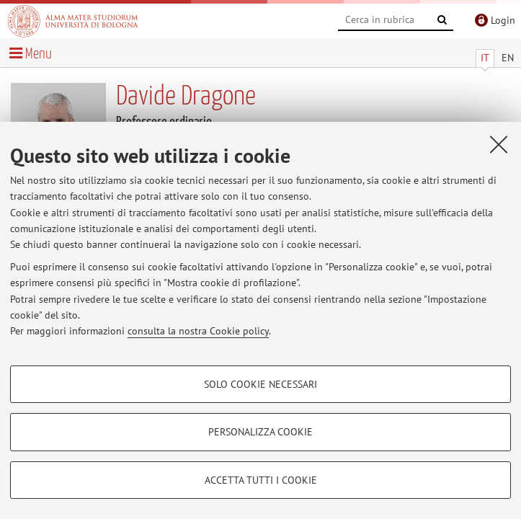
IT (485, 57)
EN (508, 57)
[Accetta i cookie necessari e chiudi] (498, 144)
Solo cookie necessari (260, 384)
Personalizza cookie (260, 431)
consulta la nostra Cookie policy (198, 330)
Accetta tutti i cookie (261, 480)
